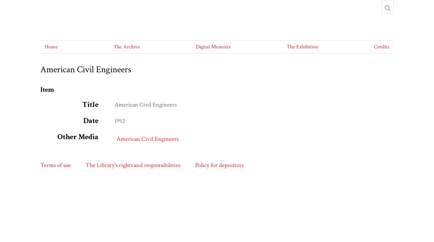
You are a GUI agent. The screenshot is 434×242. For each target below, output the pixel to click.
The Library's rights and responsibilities (133, 165)
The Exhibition (302, 46)
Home (51, 46)
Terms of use (55, 165)
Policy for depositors (219, 165)
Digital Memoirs (213, 46)
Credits (381, 46)
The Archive (127, 46)
